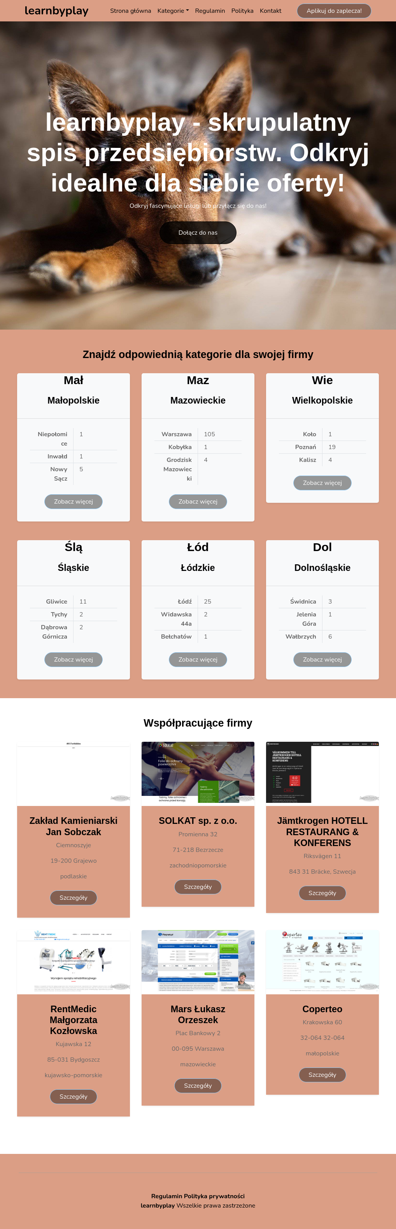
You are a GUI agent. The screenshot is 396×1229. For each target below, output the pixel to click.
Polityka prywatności (214, 1196)
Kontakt (270, 11)
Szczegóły (73, 898)
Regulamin (210, 11)
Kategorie (171, 11)
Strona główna (130, 11)
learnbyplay (158, 1205)
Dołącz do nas (198, 232)
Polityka (242, 11)
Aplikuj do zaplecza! (334, 11)
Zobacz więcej (73, 501)
